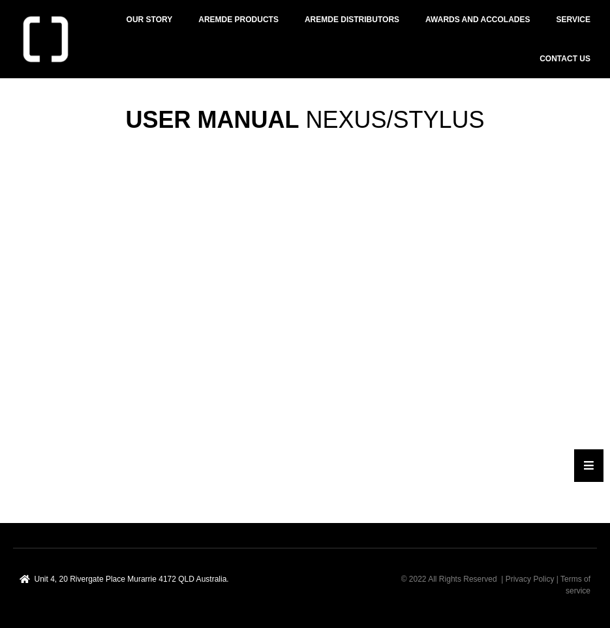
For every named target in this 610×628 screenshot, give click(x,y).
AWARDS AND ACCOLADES (477, 19)
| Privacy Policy (527, 579)
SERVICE (573, 19)
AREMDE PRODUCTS (238, 19)
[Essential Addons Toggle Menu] (588, 465)
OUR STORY (150, 19)
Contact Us (565, 58)
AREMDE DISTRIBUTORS (352, 19)
